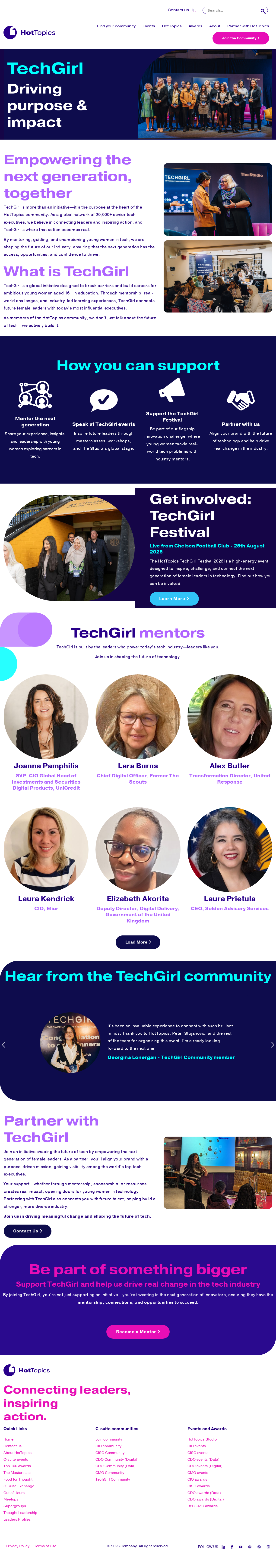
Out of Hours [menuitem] (14, 1493)
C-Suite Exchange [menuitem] (18, 1486)
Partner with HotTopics (248, 26)
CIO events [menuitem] (196, 1446)
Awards (195, 26)
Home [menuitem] (8, 1440)
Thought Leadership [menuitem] (20, 1513)
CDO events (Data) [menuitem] (203, 1460)
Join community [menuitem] (108, 1440)
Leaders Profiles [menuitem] (17, 1519)
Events (149, 26)
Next (272, 1044)
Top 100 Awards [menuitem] (17, 1466)
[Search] (235, 10)
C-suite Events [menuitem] (15, 1460)
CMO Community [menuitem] (109, 1473)
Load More (138, 942)
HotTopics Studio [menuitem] (202, 1440)
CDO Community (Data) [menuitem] (115, 1466)
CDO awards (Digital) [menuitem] (205, 1500)
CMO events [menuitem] (197, 1473)
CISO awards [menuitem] (198, 1486)
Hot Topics (172, 26)
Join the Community (240, 38)
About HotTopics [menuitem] (17, 1453)
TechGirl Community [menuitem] (112, 1480)
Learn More (174, 598)
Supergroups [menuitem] (14, 1506)
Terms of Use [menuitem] (45, 1546)
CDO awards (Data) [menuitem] (204, 1493)
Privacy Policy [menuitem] (17, 1546)
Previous (3, 1044)
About (214, 26)
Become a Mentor (138, 1332)
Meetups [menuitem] (10, 1500)
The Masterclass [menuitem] (17, 1473)
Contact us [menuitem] (12, 1446)
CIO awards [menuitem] (197, 1480)
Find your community (116, 26)
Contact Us (27, 1231)
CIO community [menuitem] (108, 1446)
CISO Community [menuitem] (109, 1453)
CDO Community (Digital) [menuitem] (117, 1460)
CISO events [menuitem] (197, 1453)
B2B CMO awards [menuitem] (202, 1506)
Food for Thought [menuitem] (17, 1480)
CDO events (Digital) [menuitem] (204, 1466)
